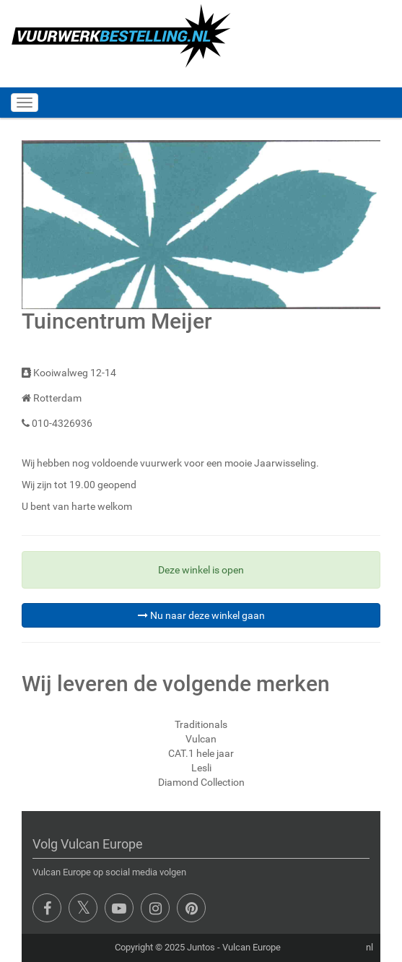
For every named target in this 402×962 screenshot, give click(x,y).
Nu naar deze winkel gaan (201, 615)
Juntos (201, 947)
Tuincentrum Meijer (117, 321)
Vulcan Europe (251, 947)
